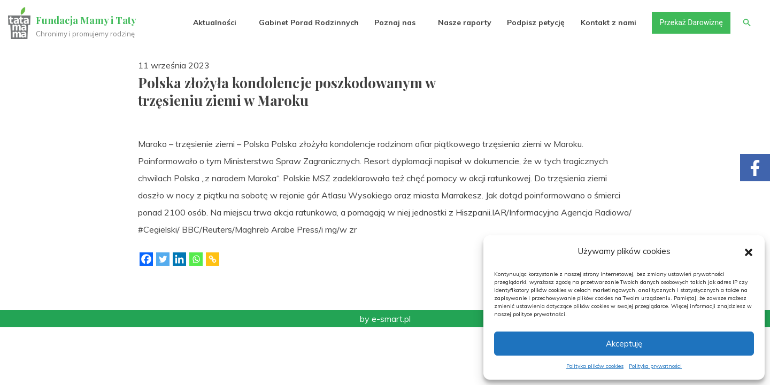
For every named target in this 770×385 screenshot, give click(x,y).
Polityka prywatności (655, 366)
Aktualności (214, 22)
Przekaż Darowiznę (690, 22)
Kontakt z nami (608, 22)
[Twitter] (163, 259)
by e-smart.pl (385, 318)
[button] (748, 251)
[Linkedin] (179, 259)
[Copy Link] (212, 259)
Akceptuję (624, 343)
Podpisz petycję (535, 22)
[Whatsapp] (196, 259)
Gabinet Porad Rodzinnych (308, 22)
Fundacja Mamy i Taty (86, 20)
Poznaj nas (394, 22)
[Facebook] (146, 259)
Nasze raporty (464, 22)
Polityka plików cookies (594, 366)
